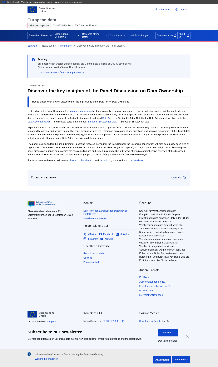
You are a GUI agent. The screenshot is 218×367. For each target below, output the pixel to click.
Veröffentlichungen (139, 35)
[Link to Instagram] (90, 239)
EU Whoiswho (146, 290)
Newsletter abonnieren (95, 218)
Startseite (34, 35)
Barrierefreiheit (91, 262)
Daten (44, 35)
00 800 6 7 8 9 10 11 (113, 321)
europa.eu (52, 321)
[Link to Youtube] (106, 239)
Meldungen (66, 45)
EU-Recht (144, 277)
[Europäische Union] (41, 9)
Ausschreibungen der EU (152, 282)
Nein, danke (181, 359)
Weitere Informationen (46, 359)
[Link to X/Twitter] (90, 234)
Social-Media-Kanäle (150, 321)
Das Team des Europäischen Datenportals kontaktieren (105, 212)
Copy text (178, 177)
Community (116, 35)
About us (184, 35)
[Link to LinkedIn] (122, 234)
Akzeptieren (162, 359)
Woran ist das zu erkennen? (70, 2)
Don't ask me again (168, 341)
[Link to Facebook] (106, 234)
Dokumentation (166, 35)
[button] (181, 9)
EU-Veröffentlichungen (151, 295)
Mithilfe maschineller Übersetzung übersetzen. (62, 72)
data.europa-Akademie (62, 35)
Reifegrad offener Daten (91, 35)
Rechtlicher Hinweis (93, 253)
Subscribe (168, 332)
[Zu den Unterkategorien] (51, 35)
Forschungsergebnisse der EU (155, 286)
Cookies (87, 258)
